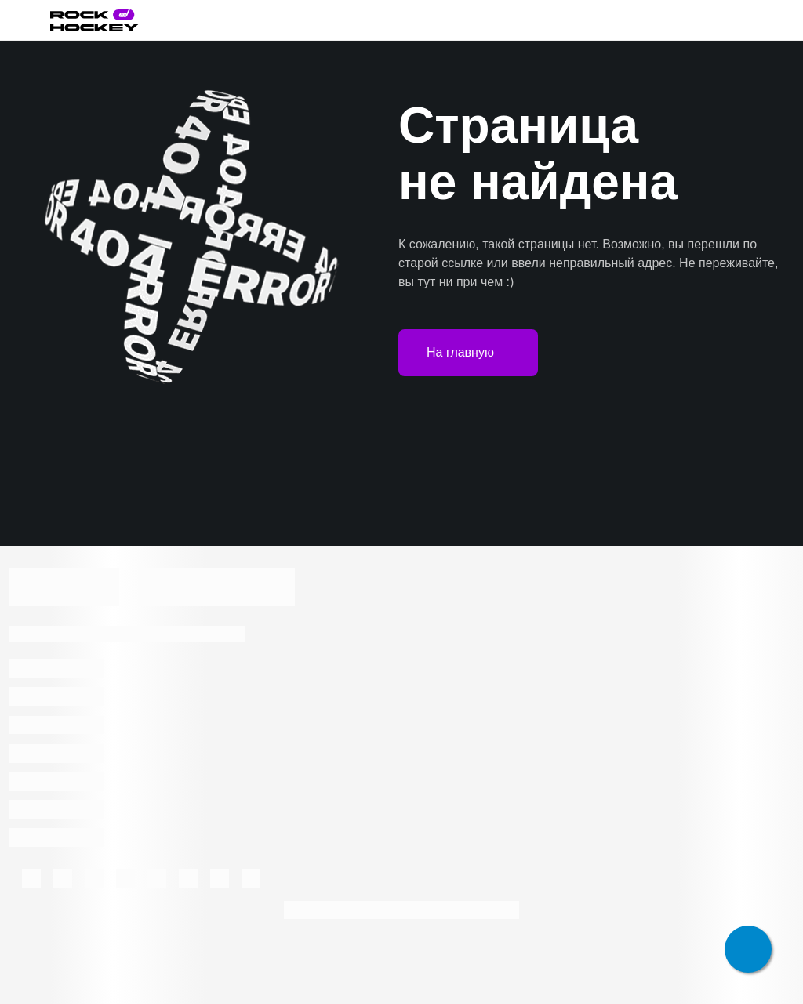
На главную (468, 352)
